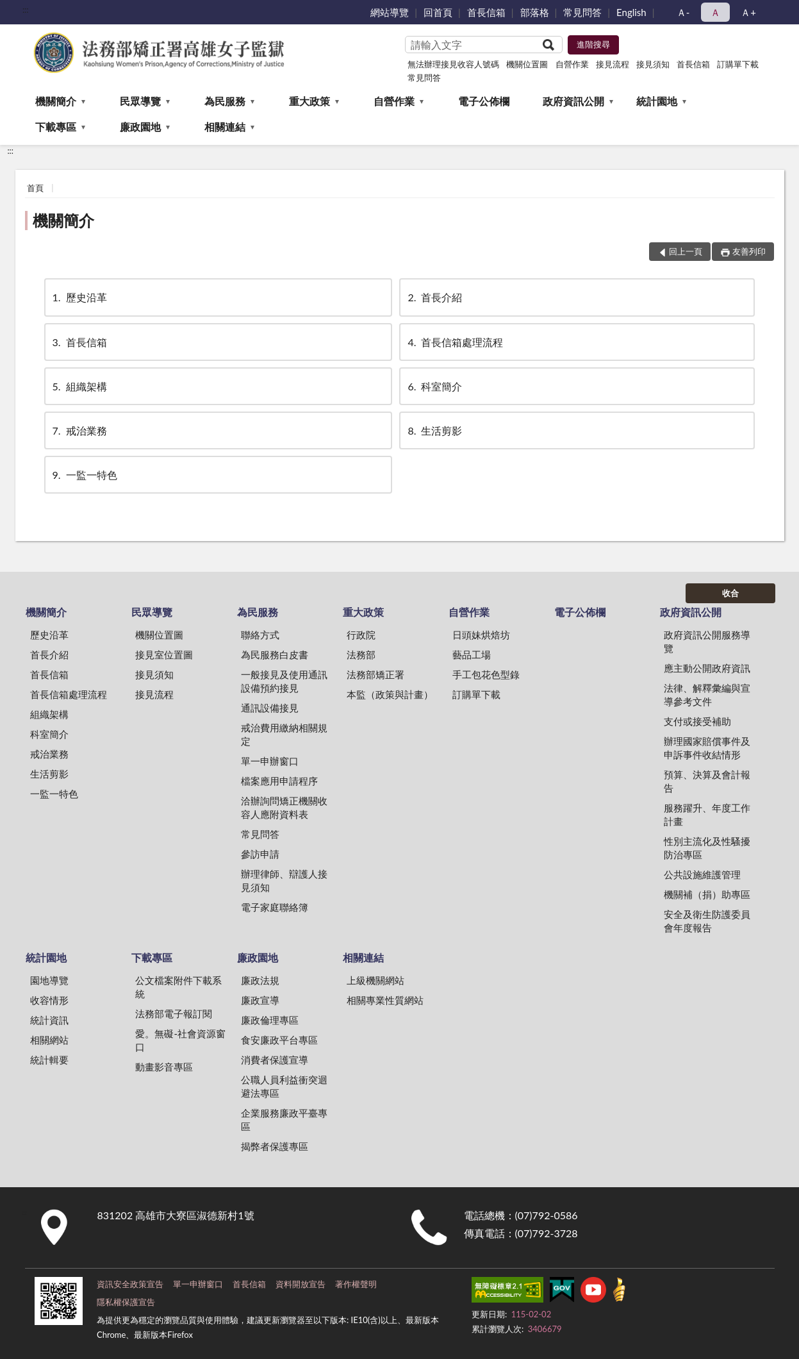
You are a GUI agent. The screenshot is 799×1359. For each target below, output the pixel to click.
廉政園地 (140, 127)
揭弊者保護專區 (274, 1146)
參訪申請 (260, 854)
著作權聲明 (356, 1284)
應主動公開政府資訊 (707, 668)
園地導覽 (49, 980)
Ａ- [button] (683, 12)
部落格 (534, 12)
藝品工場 (471, 654)
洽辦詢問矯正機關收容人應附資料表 (284, 807)
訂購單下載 (738, 64)
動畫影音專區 (164, 1066)
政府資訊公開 (573, 101)
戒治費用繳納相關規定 (284, 734)
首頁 (35, 188)
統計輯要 (49, 1059)
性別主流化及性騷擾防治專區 (707, 847)
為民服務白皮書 (274, 654)
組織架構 (79, 386)
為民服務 (224, 101)
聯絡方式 (260, 634)
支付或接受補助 (697, 721)
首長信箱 (486, 12)
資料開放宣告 (300, 1284)
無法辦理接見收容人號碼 (453, 64)
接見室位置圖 (164, 654)
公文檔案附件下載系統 (178, 986)
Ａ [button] (715, 12)
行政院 (361, 634)
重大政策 (309, 101)
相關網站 (49, 1040)
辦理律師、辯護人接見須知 (284, 880)
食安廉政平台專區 (279, 1040)
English (631, 12)
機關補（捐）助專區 (707, 894)
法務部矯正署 (375, 674)
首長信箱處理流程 (454, 342)
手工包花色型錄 (486, 674)
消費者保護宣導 (274, 1059)
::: (25, 9)
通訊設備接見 (270, 707)
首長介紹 (434, 297)
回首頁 (438, 12)
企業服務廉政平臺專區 (284, 1119)
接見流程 (612, 64)
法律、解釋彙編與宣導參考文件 (707, 694)
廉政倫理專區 (270, 1020)
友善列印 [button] (749, 251)
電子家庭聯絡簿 (274, 907)
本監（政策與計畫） (390, 694)
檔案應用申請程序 (279, 781)
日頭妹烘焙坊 (481, 634)
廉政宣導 (260, 1000)
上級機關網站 (375, 980)
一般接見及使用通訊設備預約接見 (284, 681)
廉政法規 (260, 980)
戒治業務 (79, 430)
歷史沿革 (79, 297)
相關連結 (224, 127)
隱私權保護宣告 (126, 1302)
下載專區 (55, 127)
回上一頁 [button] (685, 251)
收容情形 (49, 1000)
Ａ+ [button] (748, 12)
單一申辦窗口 (270, 761)
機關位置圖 (527, 64)
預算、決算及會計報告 (707, 781)
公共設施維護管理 (702, 874)
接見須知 (653, 64)
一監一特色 (84, 474)
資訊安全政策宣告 (130, 1284)
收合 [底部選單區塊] (730, 593)
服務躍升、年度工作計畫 (707, 814)
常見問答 (582, 12)
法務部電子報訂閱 (173, 1013)
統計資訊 (49, 1020)
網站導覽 (389, 12)
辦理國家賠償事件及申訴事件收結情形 (707, 747)
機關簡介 (55, 101)
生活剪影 (434, 430)
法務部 (361, 654)
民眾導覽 (140, 101)
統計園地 (656, 101)
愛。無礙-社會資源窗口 (180, 1040)
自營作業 (572, 64)
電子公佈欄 (483, 101)
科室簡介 (434, 386)
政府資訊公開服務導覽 (707, 641)
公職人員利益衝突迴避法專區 (284, 1086)
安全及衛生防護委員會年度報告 (707, 920)
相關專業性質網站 (385, 1000)
